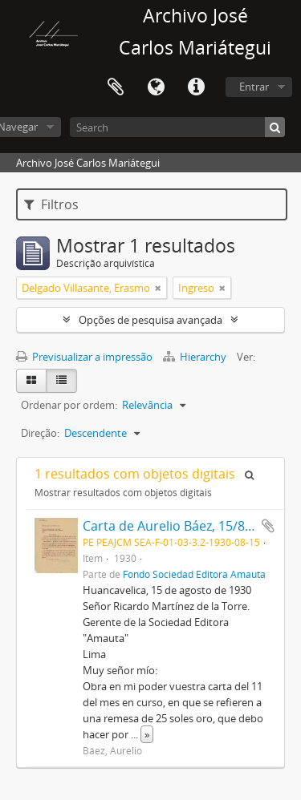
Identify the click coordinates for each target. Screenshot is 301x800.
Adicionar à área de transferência (268, 526)
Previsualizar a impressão (84, 356)
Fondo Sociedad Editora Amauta (194, 574)
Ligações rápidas (196, 87)
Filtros (51, 204)
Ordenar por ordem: (69, 405)
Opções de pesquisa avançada (150, 320)
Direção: (40, 433)
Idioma (156, 87)
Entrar (254, 86)
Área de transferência (116, 87)
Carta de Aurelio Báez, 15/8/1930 (181, 526)
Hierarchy (196, 356)
